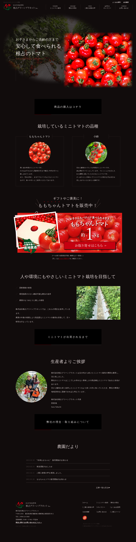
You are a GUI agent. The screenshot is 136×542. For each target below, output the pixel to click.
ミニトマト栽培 (102, 502)
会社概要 (126, 2)
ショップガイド (64, 258)
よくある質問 (116, 2)
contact (124, 7)
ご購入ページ (115, 512)
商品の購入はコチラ (68, 106)
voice (90, 7)
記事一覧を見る (102, 488)
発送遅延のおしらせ (44, 466)
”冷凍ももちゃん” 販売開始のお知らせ (52, 460)
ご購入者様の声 (88, 507)
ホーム (85, 502)
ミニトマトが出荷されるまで (68, 337)
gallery (107, 7)
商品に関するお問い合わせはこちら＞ (29, 522)
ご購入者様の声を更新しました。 (50, 473)
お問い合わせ (102, 512)
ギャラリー (101, 507)
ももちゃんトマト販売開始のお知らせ (52, 479)
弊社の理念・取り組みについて (68, 422)
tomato (55, 7)
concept (73, 7)
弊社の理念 (115, 502)
